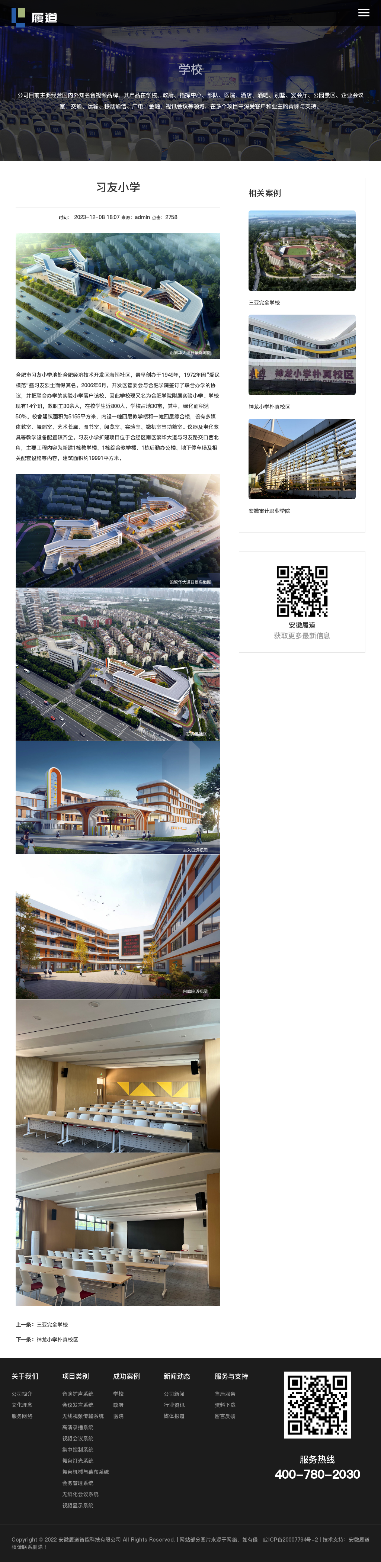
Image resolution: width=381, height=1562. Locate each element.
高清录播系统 (77, 1427)
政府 (118, 1405)
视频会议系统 (77, 1438)
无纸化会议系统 (80, 1494)
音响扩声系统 (77, 1394)
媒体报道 (174, 1416)
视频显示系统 (77, 1505)
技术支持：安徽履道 (346, 1539)
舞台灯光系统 (77, 1461)
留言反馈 (225, 1416)
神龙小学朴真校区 (47, 1339)
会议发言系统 (77, 1405)
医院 (118, 1416)
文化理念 (22, 1405)
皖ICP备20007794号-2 (290, 1539)
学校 (118, 1394)
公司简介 (22, 1394)
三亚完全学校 (42, 1324)
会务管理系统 (77, 1483)
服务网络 (22, 1416)
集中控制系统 (77, 1449)
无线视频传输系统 (83, 1416)
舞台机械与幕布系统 (85, 1472)
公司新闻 (174, 1394)
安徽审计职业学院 (269, 511)
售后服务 (225, 1394)
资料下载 (225, 1405)
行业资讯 (174, 1405)
